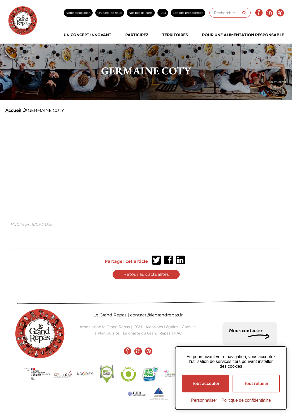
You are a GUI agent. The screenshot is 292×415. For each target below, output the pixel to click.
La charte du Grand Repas (146, 333)
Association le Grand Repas (105, 326)
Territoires (175, 34)
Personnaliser (204, 400)
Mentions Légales (162, 326)
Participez (136, 34)
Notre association (78, 13)
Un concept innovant (87, 34)
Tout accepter (206, 383)
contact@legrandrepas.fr (156, 314)
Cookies (189, 326)
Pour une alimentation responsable (243, 34)
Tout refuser (256, 383)
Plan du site (108, 333)
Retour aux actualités (146, 274)
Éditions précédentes (188, 13)
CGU (138, 326)
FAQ (163, 13)
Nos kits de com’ (141, 13)
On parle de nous (109, 13)
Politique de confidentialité (246, 400)
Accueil (13, 110)
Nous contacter (246, 330)
